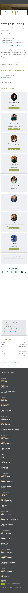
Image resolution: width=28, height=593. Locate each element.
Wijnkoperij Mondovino (6, 576)
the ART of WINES (5, 386)
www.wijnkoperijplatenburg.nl (15, 328)
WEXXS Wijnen (4, 396)
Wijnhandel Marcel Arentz (7, 481)
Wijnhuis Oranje (4, 505)
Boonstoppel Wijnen (5, 424)
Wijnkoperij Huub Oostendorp (8, 510)
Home (11, 362)
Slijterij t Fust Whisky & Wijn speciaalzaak (10, 453)
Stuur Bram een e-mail (14, 228)
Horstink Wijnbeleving (6, 443)
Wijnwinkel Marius (5, 415)
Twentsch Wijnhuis (5, 548)
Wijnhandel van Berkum (6, 515)
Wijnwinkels (16, 362)
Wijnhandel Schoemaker (6, 538)
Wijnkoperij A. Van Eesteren (7, 524)
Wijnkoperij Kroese (5, 434)
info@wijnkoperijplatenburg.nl (15, 331)
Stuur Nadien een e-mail (14, 128)
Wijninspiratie (4, 472)
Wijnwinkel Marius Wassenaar (8, 562)
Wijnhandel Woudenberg (6, 557)
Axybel (3, 458)
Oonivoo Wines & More (6, 534)
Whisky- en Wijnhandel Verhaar (8, 391)
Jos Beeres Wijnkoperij (6, 486)
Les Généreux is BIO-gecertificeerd (10, 583)
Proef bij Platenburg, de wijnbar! (15, 45)
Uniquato (4, 496)
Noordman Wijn (5, 467)
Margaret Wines (5, 543)
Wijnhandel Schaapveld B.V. (7, 572)
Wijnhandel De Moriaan (6, 477)
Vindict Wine (4, 382)
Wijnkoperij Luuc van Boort (7, 567)
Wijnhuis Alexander (5, 448)
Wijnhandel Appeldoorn (6, 553)
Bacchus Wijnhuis (5, 439)
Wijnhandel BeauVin (5, 377)
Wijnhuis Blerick (5, 401)
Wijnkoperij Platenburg (6, 500)
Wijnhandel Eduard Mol (6, 410)
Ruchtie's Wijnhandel (6, 420)
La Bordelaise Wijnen (5, 462)
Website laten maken (5, 587)
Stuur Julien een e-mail (14, 108)
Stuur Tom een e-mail (13, 249)
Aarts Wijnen (5, 405)
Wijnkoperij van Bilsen (6, 529)
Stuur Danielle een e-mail (14, 149)
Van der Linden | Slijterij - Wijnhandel (9, 519)
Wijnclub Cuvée (5, 42)
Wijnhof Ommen (5, 491)
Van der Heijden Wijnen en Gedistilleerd (10, 429)
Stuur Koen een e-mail (14, 170)
